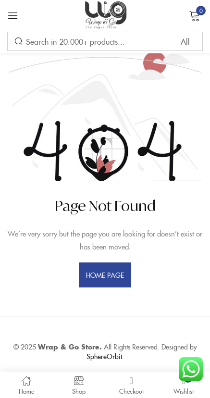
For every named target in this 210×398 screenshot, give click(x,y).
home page (105, 275)
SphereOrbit (104, 356)
